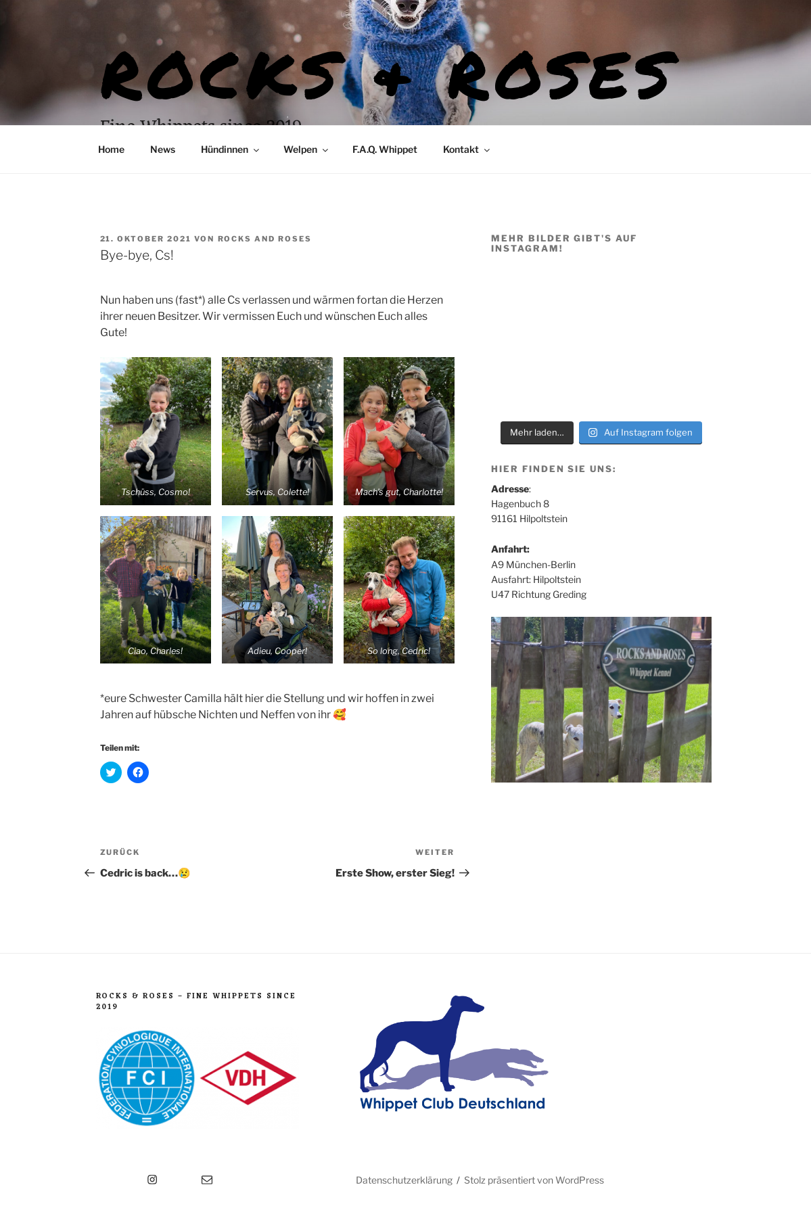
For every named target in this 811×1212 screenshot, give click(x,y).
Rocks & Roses (388, 72)
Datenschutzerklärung (404, 1180)
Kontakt (467, 149)
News (162, 149)
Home (111, 149)
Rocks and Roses (265, 238)
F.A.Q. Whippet (384, 149)
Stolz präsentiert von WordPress (534, 1180)
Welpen (306, 149)
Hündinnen (231, 149)
